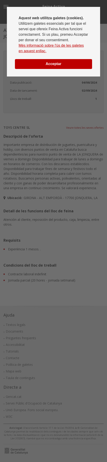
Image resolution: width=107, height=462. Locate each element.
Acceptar (53, 64)
